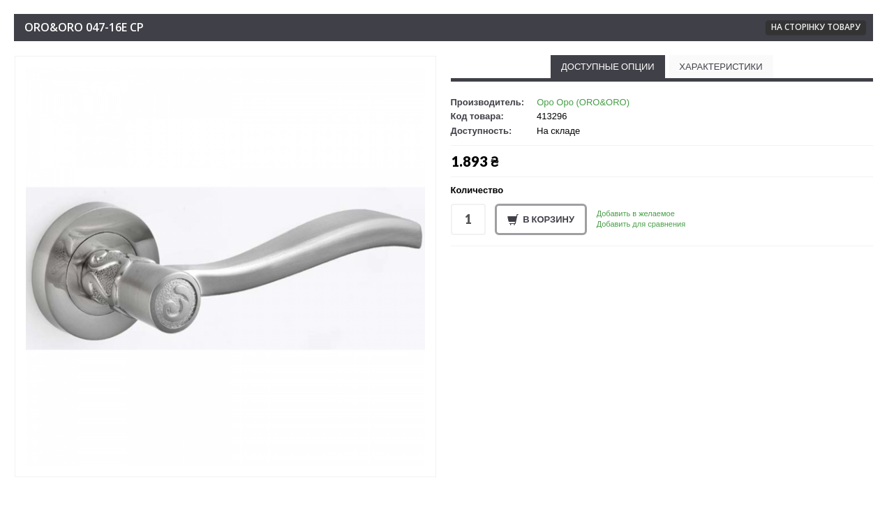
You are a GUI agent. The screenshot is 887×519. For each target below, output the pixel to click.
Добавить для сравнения (641, 224)
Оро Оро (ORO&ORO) (583, 102)
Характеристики (720, 66)
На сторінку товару (815, 27)
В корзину (540, 219)
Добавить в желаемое (636, 213)
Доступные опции (608, 66)
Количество (477, 190)
